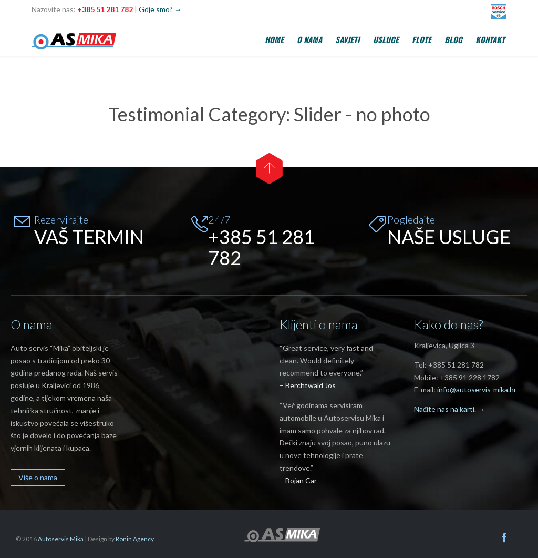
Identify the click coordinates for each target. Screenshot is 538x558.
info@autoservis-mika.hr (476, 389)
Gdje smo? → (160, 9)
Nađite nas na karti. (445, 408)
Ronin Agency (135, 539)
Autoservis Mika (61, 539)
